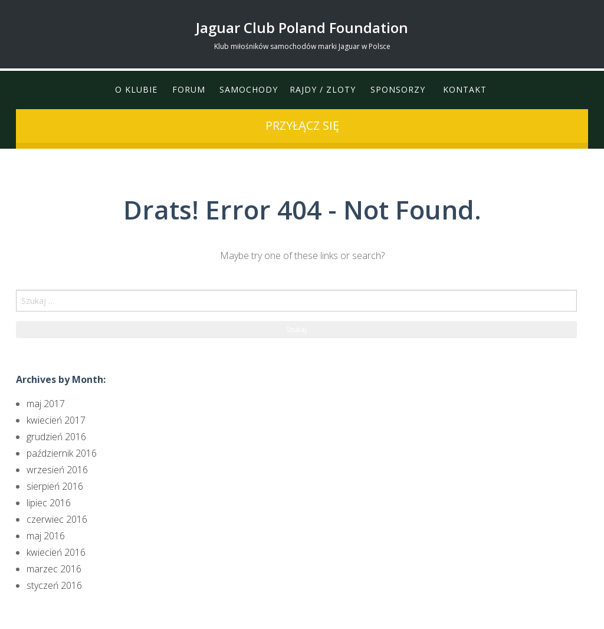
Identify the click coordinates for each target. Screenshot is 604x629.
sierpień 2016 (55, 486)
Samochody (248, 90)
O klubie (135, 90)
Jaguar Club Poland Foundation (302, 27)
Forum (188, 90)
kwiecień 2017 (56, 420)
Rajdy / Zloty (323, 90)
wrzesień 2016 (57, 469)
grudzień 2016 (56, 436)
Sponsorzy (397, 90)
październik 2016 (62, 453)
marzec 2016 (54, 568)
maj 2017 (46, 403)
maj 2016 (46, 535)
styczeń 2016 (54, 585)
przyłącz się (302, 125)
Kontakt (465, 90)
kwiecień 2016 (56, 552)
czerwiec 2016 (57, 519)
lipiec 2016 (49, 502)
